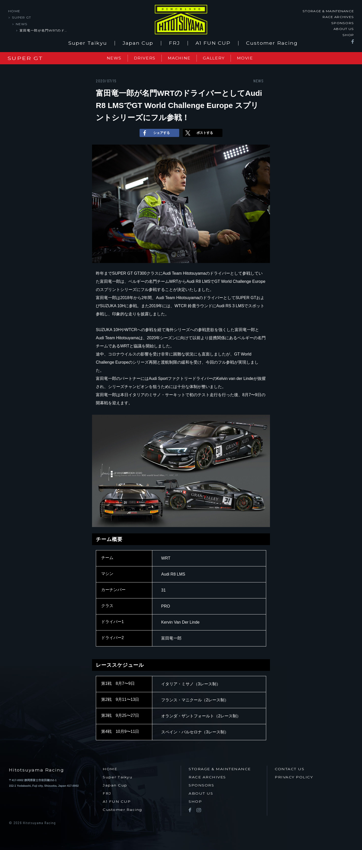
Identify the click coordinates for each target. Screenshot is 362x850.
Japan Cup (138, 41)
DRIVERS (143, 56)
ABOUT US (344, 28)
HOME (14, 11)
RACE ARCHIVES (338, 17)
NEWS (21, 24)
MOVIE (251, 56)
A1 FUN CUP (213, 41)
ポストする (198, 131)
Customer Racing (272, 41)
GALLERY (217, 56)
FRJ (174, 41)
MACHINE (180, 56)
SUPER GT (21, 17)
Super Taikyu (87, 41)
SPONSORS (342, 23)
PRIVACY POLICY (294, 776)
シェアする (155, 131)
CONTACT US (289, 767)
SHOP (348, 34)
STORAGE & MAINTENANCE (328, 11)
